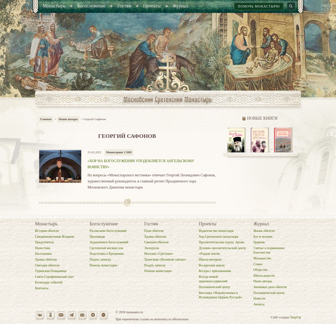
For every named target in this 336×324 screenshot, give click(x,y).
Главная (46, 119)
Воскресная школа (211, 265)
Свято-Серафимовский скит (54, 277)
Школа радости (264, 275)
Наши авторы (68, 119)
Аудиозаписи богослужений (109, 242)
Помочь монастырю (259, 6)
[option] (236, 140)
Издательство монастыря (216, 231)
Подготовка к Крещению (107, 253)
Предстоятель (44, 242)
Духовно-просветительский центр (222, 248)
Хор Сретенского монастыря (218, 236)
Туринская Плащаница (50, 271)
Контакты (42, 288)
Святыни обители (47, 265)
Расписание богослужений (108, 231)
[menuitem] (54, 6)
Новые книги (260, 118)
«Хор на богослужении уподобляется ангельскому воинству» (141, 164)
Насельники (43, 253)
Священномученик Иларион (54, 236)
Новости (259, 298)
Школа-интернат (210, 259)
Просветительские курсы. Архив (221, 242)
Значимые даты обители (270, 287)
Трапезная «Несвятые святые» (165, 259)
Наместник (42, 248)
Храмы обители (46, 259)
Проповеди (97, 236)
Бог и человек (263, 236)
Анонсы (259, 304)
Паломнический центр (214, 287)
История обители (47, 231)
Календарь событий (48, 282)
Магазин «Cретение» (158, 253)
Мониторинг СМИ (119, 152)
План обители (154, 231)
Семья (257, 264)
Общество (260, 270)
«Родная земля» (209, 253)
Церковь (259, 242)
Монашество (262, 258)
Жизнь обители (264, 231)
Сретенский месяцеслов (106, 248)
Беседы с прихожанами (215, 271)
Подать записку (100, 259)
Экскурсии (151, 248)
